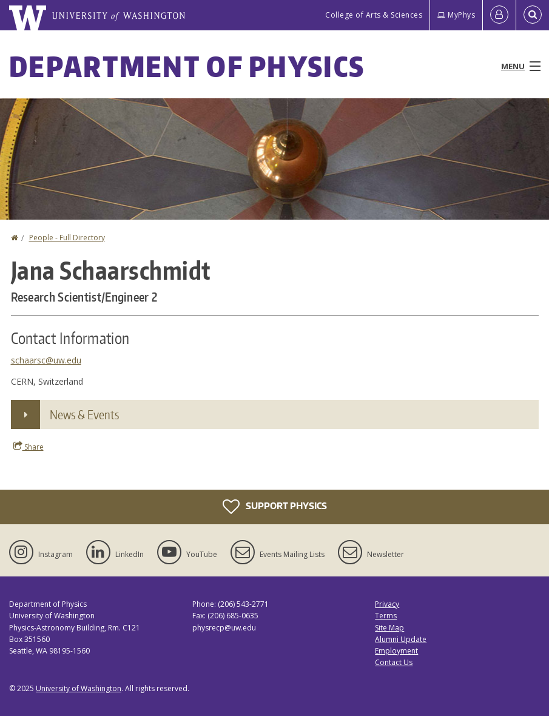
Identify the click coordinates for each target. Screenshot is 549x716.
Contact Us (394, 662)
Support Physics (275, 506)
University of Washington (78, 688)
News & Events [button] (84, 414)
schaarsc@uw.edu (46, 360)
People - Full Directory (67, 237)
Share (28, 446)
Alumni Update (400, 639)
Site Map (389, 628)
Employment (396, 651)
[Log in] (499, 15)
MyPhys (456, 15)
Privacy (387, 604)
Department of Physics (187, 66)
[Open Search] (532, 15)
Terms (386, 615)
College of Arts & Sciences (373, 15)
